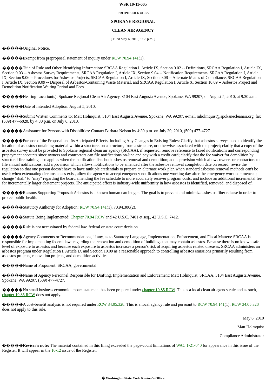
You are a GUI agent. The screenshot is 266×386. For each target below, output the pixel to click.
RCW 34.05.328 (110, 304)
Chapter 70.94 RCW (88, 217)
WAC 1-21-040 (189, 345)
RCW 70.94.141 (125, 58)
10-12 (56, 350)
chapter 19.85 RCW (158, 290)
